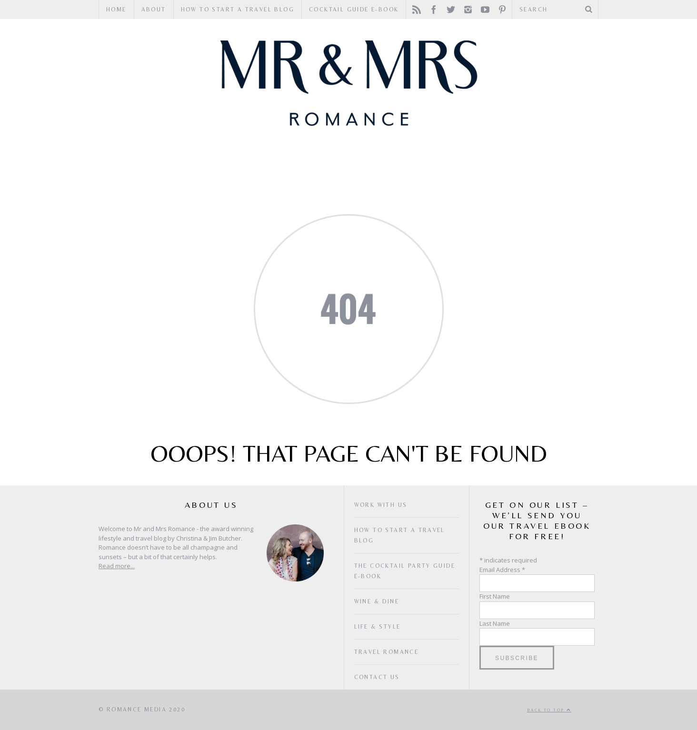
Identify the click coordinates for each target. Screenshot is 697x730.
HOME (116, 9)
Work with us (381, 505)
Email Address (502, 569)
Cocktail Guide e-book (353, 9)
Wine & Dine (322, 161)
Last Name (494, 623)
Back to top (549, 710)
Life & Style (416, 161)
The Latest (504, 161)
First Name (494, 596)
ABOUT (153, 9)
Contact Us (377, 677)
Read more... (117, 566)
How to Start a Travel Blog (237, 9)
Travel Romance (213, 161)
